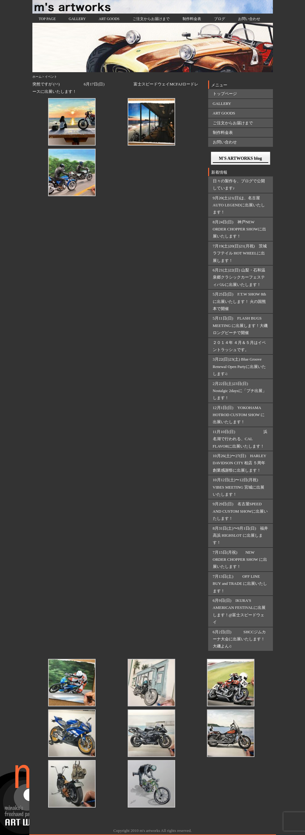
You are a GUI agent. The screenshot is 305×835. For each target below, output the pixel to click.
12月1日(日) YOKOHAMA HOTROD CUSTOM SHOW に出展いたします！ (239, 414)
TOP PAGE (47, 19)
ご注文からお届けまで (151, 19)
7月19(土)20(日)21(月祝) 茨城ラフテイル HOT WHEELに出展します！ (240, 253)
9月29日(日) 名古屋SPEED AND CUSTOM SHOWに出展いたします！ (240, 511)
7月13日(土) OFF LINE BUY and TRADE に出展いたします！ (240, 583)
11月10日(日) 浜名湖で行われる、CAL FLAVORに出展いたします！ (240, 439)
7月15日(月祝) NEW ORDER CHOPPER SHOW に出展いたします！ (240, 559)
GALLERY (77, 19)
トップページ (225, 93)
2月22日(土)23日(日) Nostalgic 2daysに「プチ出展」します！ (239, 390)
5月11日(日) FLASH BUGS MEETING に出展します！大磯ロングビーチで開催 (240, 325)
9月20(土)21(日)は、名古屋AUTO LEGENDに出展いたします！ (239, 205)
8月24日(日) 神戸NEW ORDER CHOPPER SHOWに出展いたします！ (239, 229)
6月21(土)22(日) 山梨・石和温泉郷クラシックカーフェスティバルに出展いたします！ (239, 277)
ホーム (37, 76)
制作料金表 (192, 19)
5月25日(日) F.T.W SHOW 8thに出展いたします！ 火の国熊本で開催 (239, 301)
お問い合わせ (249, 19)
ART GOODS (109, 19)
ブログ (219, 19)
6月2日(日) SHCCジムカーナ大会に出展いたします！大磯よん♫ (239, 639)
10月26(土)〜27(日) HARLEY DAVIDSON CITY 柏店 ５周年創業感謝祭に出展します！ (239, 463)
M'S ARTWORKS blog (240, 158)
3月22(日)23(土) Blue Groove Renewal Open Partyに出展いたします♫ (239, 366)
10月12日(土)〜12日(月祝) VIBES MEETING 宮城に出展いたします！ (239, 487)
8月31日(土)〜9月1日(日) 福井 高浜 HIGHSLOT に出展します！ (240, 535)
